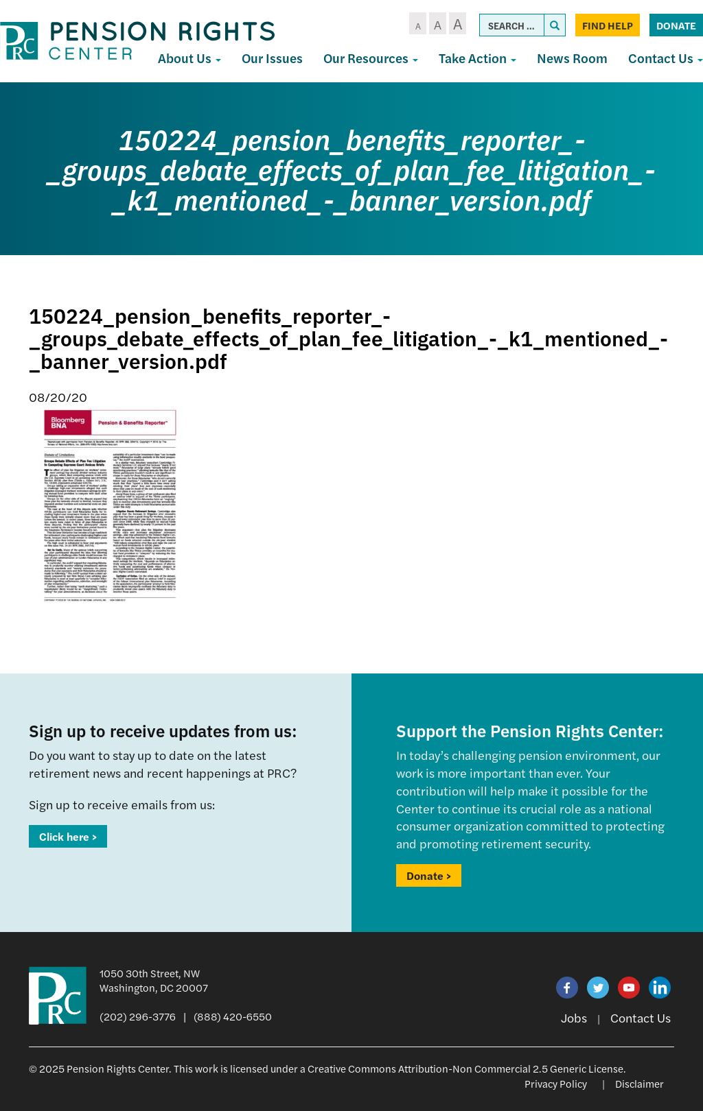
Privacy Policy (556, 1083)
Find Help (607, 25)
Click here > (68, 836)
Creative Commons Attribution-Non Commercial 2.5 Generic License (465, 1068)
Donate (676, 25)
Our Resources (370, 58)
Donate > (428, 875)
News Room (572, 58)
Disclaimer (639, 1083)
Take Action (477, 58)
